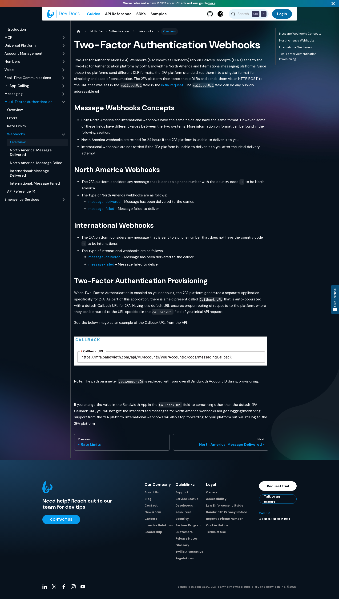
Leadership (153, 535)
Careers (151, 522)
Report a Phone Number (224, 522)
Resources (183, 515)
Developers (184, 508)
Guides (93, 15)
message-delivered (105, 204)
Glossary (182, 548)
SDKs (141, 15)
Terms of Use (216, 535)
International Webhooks (295, 50)
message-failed (101, 211)
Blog (148, 502)
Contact (151, 508)
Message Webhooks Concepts (300, 36)
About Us (152, 495)
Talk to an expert (272, 502)
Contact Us (61, 522)
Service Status (186, 502)
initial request (172, 87)
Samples (158, 15)
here (211, 3)
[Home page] (78, 34)
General (212, 495)
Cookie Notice (217, 528)
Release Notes (186, 541)
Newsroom (153, 515)
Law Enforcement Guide (224, 508)
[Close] (333, 3)
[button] (35, 40)
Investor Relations (159, 528)
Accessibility (216, 502)
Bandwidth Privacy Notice (226, 515)
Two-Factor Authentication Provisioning (297, 59)
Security (182, 522)
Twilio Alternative (189, 555)
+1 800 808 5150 (274, 521)
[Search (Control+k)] (249, 15)
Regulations (184, 561)
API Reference (118, 15)
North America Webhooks (297, 43)
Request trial (278, 489)
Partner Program (188, 528)
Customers (184, 535)
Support (181, 495)
